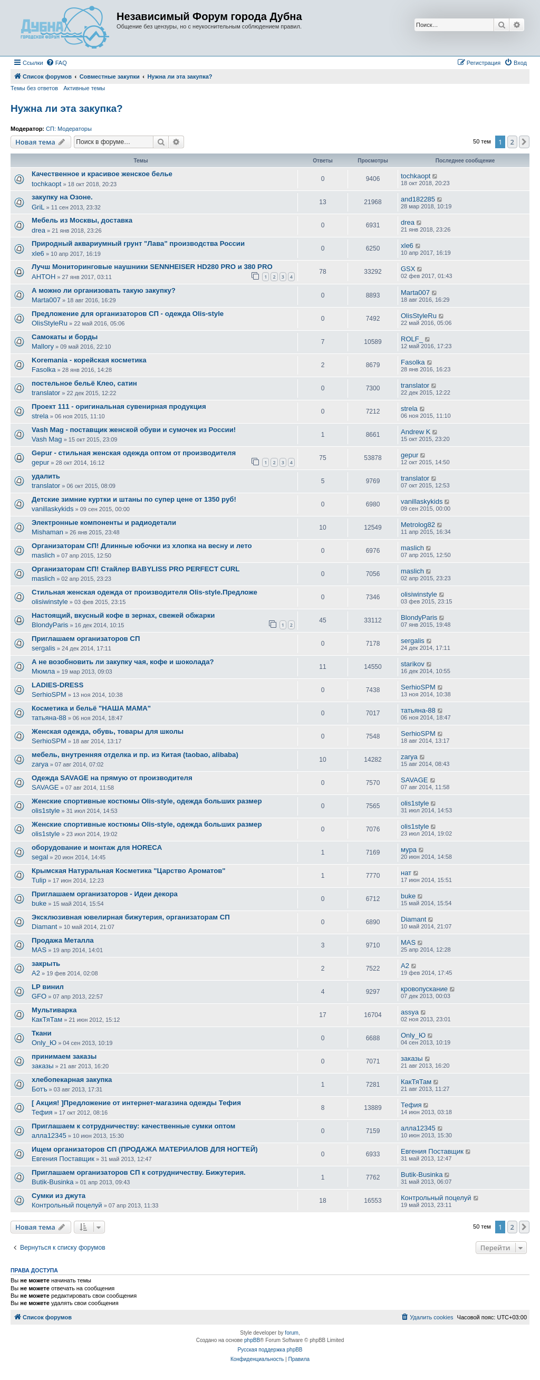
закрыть (46, 963)
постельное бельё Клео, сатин (84, 383)
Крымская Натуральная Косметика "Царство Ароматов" (129, 871)
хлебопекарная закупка (72, 1080)
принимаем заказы (64, 1056)
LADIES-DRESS (57, 685)
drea (38, 230)
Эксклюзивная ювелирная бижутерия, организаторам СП (131, 917)
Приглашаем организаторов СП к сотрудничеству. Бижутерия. (139, 1172)
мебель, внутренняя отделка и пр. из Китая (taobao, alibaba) (135, 755)
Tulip (39, 880)
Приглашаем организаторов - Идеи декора (105, 894)
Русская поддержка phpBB (269, 1350)
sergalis (43, 648)
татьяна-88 (49, 718)
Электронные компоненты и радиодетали (104, 522)
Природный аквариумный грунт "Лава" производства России (138, 243)
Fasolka (44, 369)
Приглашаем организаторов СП (86, 639)
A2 (36, 973)
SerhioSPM (49, 694)
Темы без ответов (34, 88)
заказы (43, 1066)
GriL (38, 207)
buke (39, 903)
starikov (413, 664)
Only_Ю (44, 1043)
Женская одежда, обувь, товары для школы (108, 731)
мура (409, 850)
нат (406, 873)
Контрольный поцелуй (67, 1205)
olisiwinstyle (50, 602)
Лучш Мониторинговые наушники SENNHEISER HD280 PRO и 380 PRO (152, 267)
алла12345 (49, 1135)
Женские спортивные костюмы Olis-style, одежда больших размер (147, 801)
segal (40, 857)
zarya (40, 764)
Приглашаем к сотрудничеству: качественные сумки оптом (133, 1126)
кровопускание (424, 989)
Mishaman (47, 532)
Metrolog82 (418, 525)
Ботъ (39, 1089)
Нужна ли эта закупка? (67, 108)
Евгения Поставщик (63, 1159)
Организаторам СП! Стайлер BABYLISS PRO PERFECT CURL (135, 569)
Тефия (42, 1112)
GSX (408, 269)
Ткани (42, 1033)
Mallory (43, 346)
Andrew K (415, 432)
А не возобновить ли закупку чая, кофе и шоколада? (123, 662)
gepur (40, 462)
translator (46, 393)
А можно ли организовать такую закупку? (104, 290)
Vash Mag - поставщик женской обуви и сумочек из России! (134, 430)
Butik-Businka (52, 1182)
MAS (39, 950)
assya (410, 1012)
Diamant (44, 927)
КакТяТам (47, 1019)
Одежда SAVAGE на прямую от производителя (112, 778)
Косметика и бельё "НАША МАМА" (91, 708)
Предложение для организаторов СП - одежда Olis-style (128, 314)
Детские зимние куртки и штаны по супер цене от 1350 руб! (134, 499)
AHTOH (43, 277)
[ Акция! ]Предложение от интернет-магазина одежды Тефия (136, 1103)
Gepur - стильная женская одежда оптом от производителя (134, 453)
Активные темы (84, 88)
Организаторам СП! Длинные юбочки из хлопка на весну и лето (142, 546)
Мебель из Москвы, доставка (82, 220)
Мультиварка (54, 1010)
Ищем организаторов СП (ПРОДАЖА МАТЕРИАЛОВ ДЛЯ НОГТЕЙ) (145, 1149)
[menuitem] (56, 62)
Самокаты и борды (65, 337)
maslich (43, 555)
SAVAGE (45, 787)
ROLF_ (412, 339)
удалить (46, 476)
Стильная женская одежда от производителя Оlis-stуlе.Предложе (144, 592)
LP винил (48, 987)
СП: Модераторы (69, 129)
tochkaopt (46, 184)
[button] (524, 142)
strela (40, 416)
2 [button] (512, 142)
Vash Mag (47, 439)
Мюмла (43, 671)
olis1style (46, 810)
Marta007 (46, 300)
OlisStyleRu (50, 323)
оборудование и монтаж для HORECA (97, 847)
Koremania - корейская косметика (89, 360)
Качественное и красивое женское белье (102, 174)
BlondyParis (50, 625)
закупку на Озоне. (62, 197)
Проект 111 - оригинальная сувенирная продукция (119, 406)
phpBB (252, 1340)
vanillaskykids (52, 509)
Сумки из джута (58, 1196)
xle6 (38, 253)
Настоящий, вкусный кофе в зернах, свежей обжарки (123, 615)
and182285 (418, 199)
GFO (39, 996)
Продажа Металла (63, 940)
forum (291, 1333)
